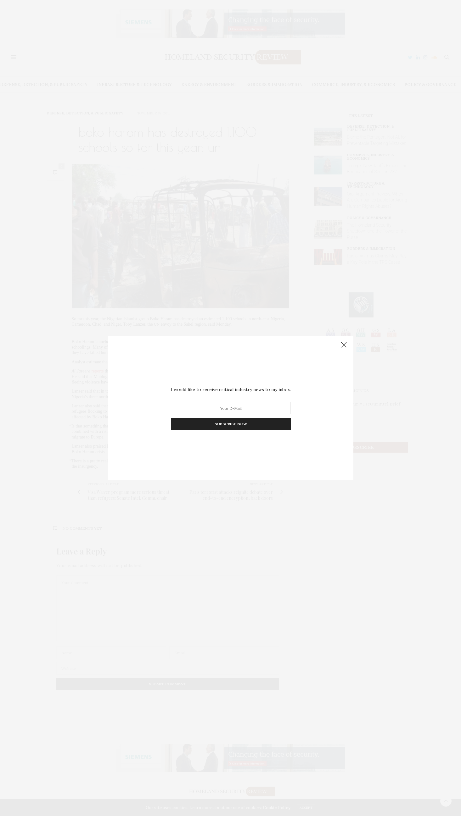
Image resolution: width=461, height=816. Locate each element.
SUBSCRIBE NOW (230, 424)
